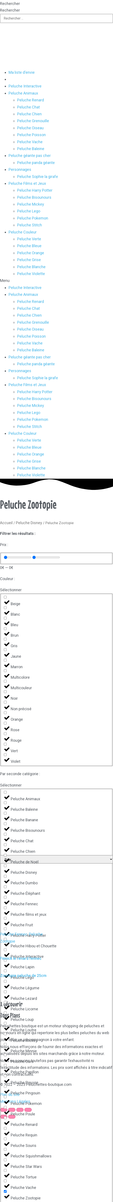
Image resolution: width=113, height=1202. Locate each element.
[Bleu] (5, 618)
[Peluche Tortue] (5, 1170)
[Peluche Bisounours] (5, 823)
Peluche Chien (29, 114)
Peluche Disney (29, 523)
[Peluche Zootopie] (5, 1191)
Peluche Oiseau (30, 128)
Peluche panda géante (36, 162)
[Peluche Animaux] (5, 792)
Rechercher (10, 4)
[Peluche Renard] (5, 1117)
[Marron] (5, 660)
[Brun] (5, 628)
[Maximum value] (46, 557)
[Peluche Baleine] (5, 802)
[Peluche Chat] (5, 834)
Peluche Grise (29, 259)
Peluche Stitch (29, 225)
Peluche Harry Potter (34, 190)
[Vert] (5, 744)
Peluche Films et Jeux (27, 183)
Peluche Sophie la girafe (37, 176)
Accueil (6, 523)
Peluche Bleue (29, 246)
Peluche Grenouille (33, 121)
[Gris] (5, 639)
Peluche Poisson (31, 134)
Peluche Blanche (31, 267)
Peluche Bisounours (34, 197)
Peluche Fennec (13, 934)
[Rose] (5, 723)
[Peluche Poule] (5, 1107)
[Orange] (5, 712)
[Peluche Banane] (5, 813)
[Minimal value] (17, 557)
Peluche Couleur (23, 232)
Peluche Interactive (25, 86)
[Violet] (5, 754)
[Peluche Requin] (5, 1128)
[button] (56, 280)
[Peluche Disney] (5, 865)
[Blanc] (5, 607)
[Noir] (5, 691)
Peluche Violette (31, 273)
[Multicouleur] (5, 681)
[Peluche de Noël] (5, 855)
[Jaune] (5, 649)
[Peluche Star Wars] (5, 1159)
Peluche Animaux (23, 93)
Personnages (20, 169)
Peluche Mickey (30, 204)
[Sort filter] (56, 859)
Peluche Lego (28, 211)
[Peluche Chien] (5, 844)
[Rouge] (5, 733)
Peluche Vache (30, 142)
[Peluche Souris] (5, 1138)
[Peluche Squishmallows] (5, 1149)
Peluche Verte (29, 239)
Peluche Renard (30, 100)
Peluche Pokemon (32, 218)
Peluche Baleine (30, 148)
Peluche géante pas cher (30, 155)
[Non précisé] (5, 702)
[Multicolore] (5, 670)
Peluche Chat (28, 107)
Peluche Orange (30, 253)
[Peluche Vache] (5, 1180)
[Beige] (5, 597)
